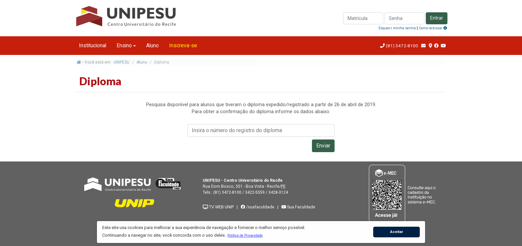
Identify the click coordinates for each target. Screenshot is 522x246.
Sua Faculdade (298, 206)
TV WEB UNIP (218, 206)
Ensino (124, 45)
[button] (245, 235)
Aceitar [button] (396, 231)
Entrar (436, 18)
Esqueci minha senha (397, 28)
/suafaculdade (257, 206)
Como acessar (433, 28)
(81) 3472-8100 (401, 45)
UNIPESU (122, 62)
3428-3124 (278, 192)
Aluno (152, 45)
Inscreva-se (183, 45)
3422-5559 (255, 192)
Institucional (92, 45)
